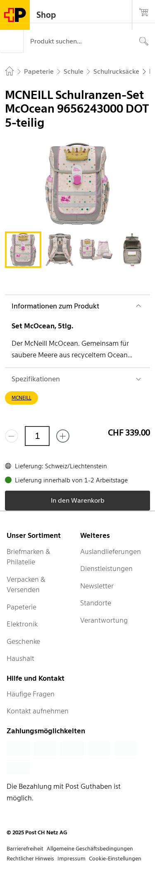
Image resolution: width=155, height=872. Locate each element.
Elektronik (22, 624)
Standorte (95, 603)
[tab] (23, 249)
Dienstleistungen (106, 568)
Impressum (71, 858)
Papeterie (21, 607)
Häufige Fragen (31, 694)
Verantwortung (104, 620)
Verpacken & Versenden (26, 584)
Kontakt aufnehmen (38, 711)
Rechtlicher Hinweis (30, 858)
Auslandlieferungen (110, 551)
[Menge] (37, 436)
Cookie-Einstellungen (115, 858)
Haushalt (20, 658)
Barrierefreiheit (25, 849)
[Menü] (11, 41)
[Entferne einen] (11, 436)
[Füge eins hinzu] (62, 436)
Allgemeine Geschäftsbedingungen (90, 849)
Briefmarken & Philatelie (28, 556)
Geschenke (23, 641)
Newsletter (97, 586)
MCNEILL (21, 398)
